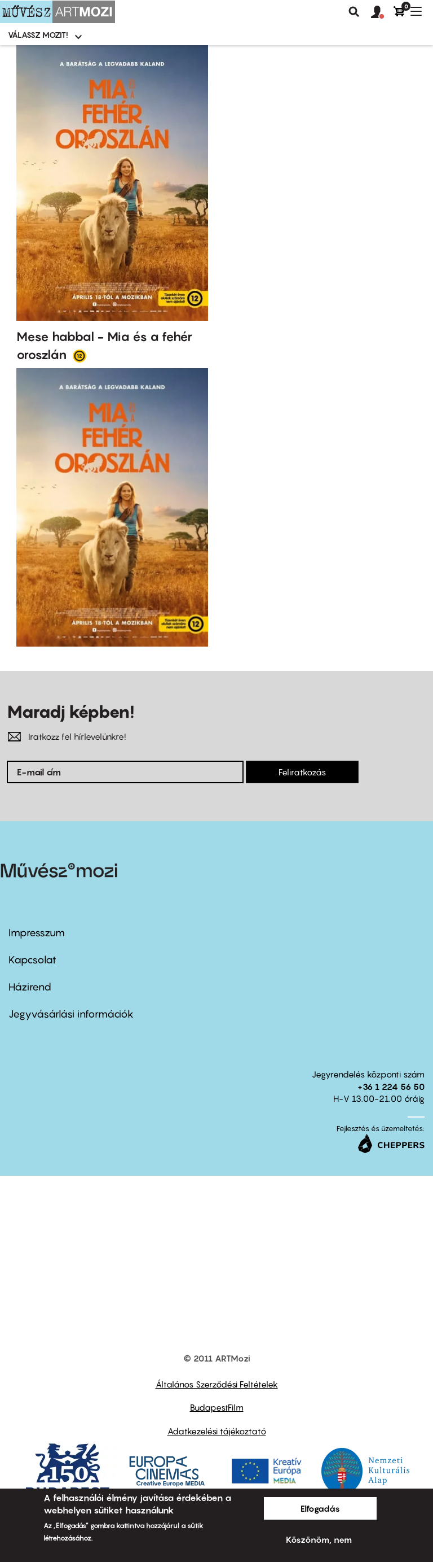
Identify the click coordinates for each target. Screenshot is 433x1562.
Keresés (354, 12)
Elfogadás (320, 1508)
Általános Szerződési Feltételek (217, 1384)
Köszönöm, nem (319, 1539)
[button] (382, 12)
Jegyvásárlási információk (71, 1014)
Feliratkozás (302, 772)
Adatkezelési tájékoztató (216, 1431)
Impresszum (36, 933)
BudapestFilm (217, 1407)
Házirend (29, 987)
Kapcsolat (32, 960)
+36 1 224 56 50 (391, 1086)
